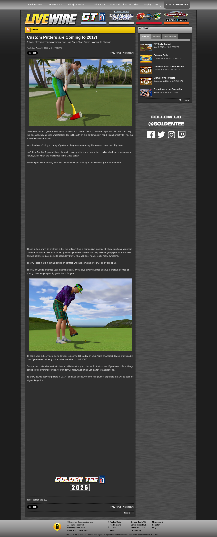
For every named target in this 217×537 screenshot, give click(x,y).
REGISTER (182, 4)
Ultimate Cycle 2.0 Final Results (169, 66)
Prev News (116, 53)
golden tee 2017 (40, 499)
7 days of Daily (161, 55)
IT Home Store (54, 4)
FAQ (154, 528)
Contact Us (83, 530)
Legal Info (71, 530)
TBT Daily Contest (162, 44)
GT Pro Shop (132, 4)
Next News (128, 53)
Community (136, 530)
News (112, 530)
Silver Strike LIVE (138, 525)
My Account (157, 522)
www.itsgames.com (76, 528)
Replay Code (151, 4)
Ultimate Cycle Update (164, 78)
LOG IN (170, 4)
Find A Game (35, 4)
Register (156, 525)
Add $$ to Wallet (75, 4)
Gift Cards (115, 4)
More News (184, 100)
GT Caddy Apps (97, 4)
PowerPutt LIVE (138, 528)
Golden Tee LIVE (138, 522)
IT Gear (113, 528)
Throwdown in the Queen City (168, 89)
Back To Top (129, 513)
